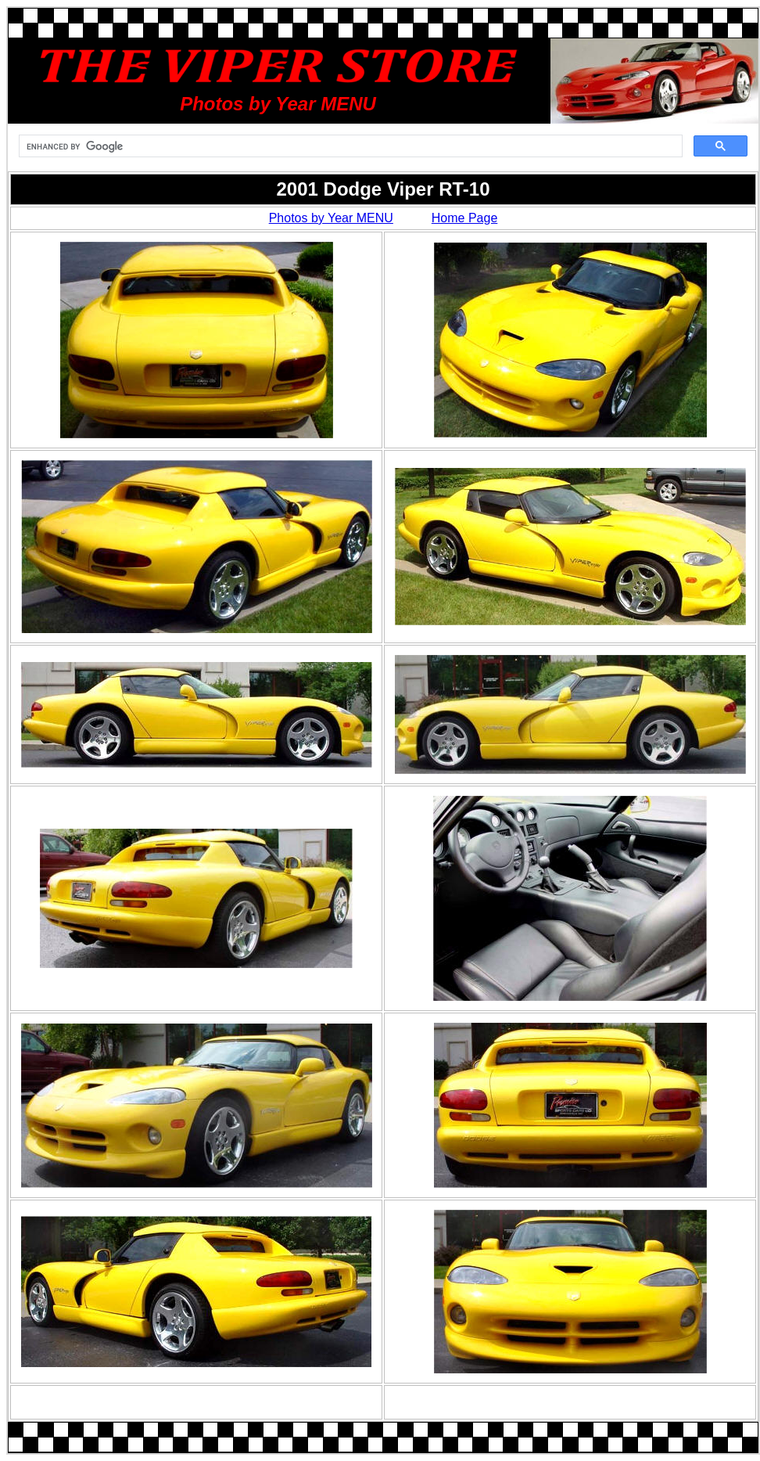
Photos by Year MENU (331, 218)
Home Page (465, 218)
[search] (349, 146)
